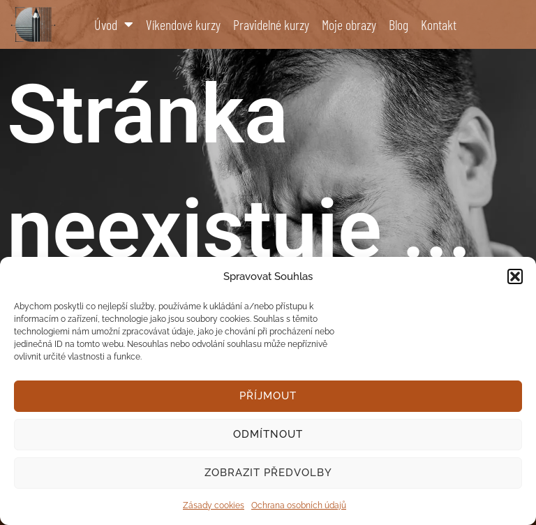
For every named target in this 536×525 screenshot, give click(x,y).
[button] (515, 276)
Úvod (113, 24)
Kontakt (438, 24)
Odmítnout (268, 434)
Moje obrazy (349, 24)
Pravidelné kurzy (271, 24)
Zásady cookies (213, 505)
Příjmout (268, 396)
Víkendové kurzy (183, 24)
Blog (398, 24)
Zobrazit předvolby (268, 472)
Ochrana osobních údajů (298, 505)
